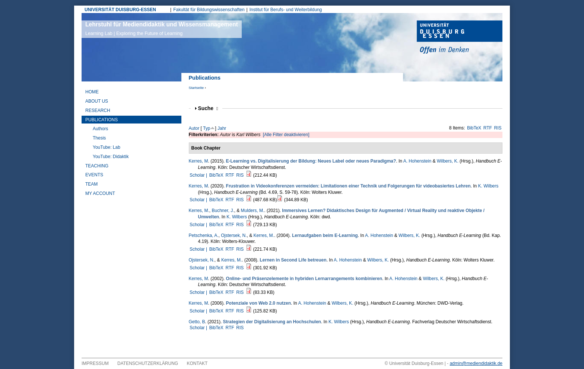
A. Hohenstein (417, 161)
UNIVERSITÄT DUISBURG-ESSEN (120, 9)
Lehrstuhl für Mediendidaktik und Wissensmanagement (161, 28)
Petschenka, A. (204, 235)
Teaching (96, 166)
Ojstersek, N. (234, 235)
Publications (101, 119)
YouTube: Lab (106, 147)
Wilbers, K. (447, 161)
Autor (194, 128)
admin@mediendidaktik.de (476, 363)
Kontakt (197, 363)
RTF (487, 128)
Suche (208, 108)
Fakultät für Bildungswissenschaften (208, 9)
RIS (498, 128)
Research (97, 110)
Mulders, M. (252, 210)
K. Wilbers (488, 186)
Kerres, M (198, 161)
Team (91, 184)
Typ (206, 128)
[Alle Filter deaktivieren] (286, 134)
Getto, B (197, 321)
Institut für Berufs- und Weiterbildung (286, 9)
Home (92, 91)
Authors (100, 128)
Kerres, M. (199, 210)
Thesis (99, 138)
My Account (100, 193)
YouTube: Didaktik (111, 156)
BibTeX (474, 128)
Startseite (196, 88)
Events (94, 174)
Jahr (222, 128)
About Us (96, 101)
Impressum (95, 363)
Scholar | (199, 175)
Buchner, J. (223, 210)
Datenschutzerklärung (147, 363)
